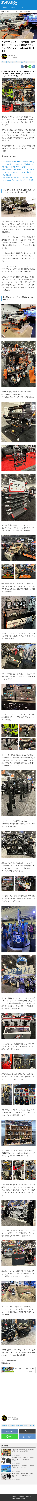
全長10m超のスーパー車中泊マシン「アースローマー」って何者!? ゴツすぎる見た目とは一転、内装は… (17, 172)
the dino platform (21, 1498)
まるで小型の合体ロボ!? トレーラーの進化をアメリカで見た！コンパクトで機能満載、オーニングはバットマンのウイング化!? (18, 164)
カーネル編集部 (12, 57)
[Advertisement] (18, 1393)
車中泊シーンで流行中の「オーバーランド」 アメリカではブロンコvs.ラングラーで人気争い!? (17, 180)
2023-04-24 (11, 55)
